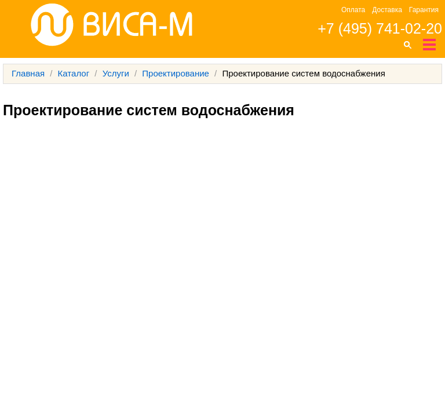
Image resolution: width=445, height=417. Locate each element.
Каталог (74, 73)
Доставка (387, 10)
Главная (28, 73)
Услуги (116, 73)
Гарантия (424, 10)
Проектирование (175, 73)
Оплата (353, 10)
